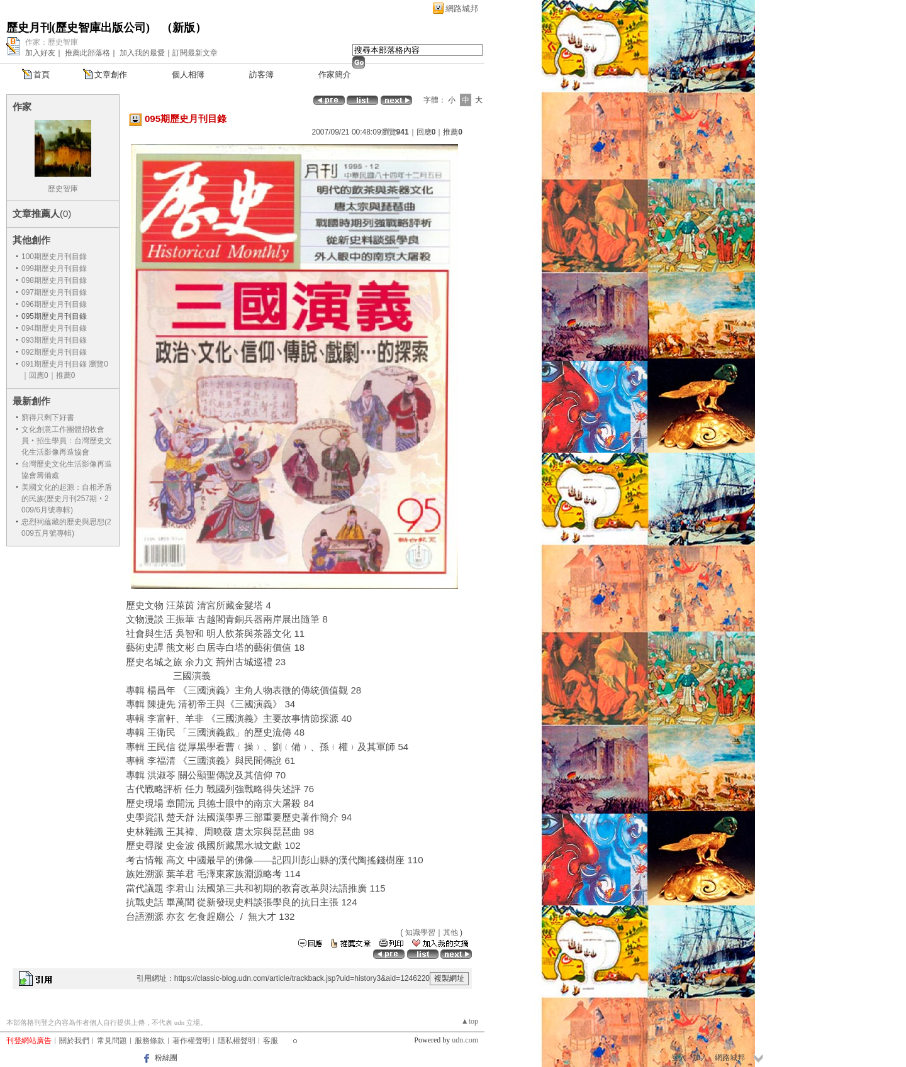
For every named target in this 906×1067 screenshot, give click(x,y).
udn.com (465, 1040)
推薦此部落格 (87, 52)
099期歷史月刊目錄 (54, 268)
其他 (450, 932)
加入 (700, 1057)
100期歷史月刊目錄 (54, 256)
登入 (678, 1057)
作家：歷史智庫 (51, 42)
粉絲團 (166, 1057)
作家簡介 (334, 74)
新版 (183, 27)
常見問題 (112, 1040)
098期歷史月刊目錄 (54, 280)
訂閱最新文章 (195, 52)
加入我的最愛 (142, 52)
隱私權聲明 (236, 1040)
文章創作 (110, 74)
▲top (469, 1021)
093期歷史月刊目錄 (54, 340)
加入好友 (40, 52)
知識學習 (420, 932)
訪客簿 (261, 74)
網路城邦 (461, 8)
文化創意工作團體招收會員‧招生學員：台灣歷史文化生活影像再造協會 (66, 440)
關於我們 (74, 1040)
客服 (270, 1040)
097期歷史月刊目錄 (54, 292)
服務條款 (150, 1040)
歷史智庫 (63, 188)
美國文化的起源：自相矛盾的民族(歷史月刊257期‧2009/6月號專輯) (66, 498)
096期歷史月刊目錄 (54, 304)
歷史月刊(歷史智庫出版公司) (78, 27)
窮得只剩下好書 (47, 417)
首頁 (41, 74)
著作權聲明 (191, 1040)
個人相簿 (188, 74)
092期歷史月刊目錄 (54, 352)
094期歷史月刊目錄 (54, 328)
